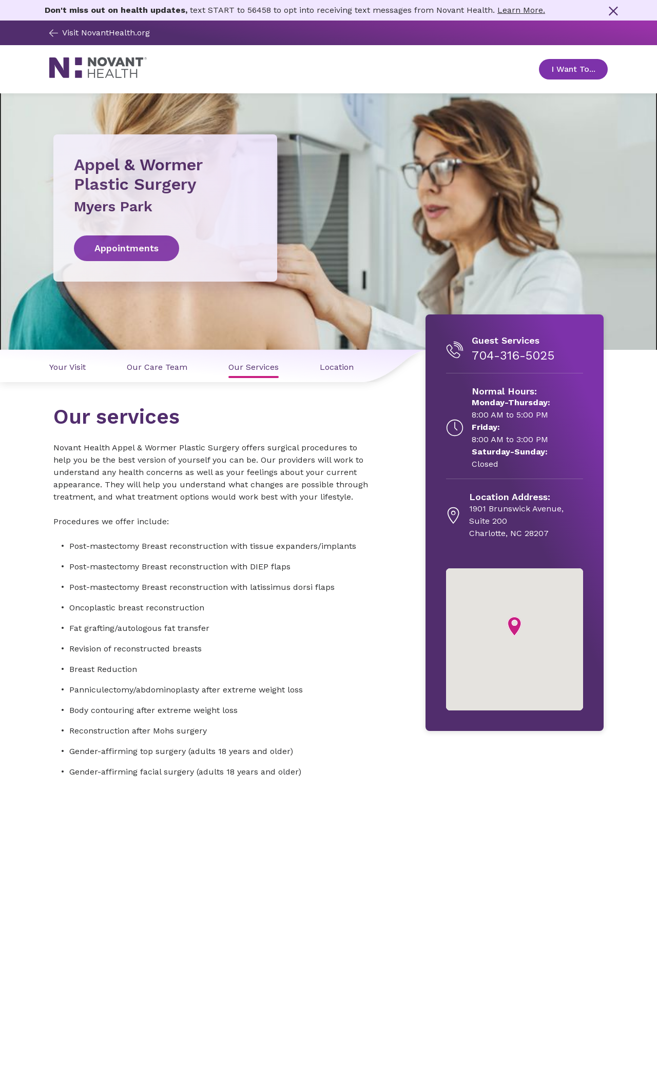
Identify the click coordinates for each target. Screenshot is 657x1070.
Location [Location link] (337, 367)
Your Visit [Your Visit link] (67, 367)
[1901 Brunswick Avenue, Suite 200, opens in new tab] (526, 515)
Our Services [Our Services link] (253, 367)
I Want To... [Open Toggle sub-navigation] (579, 69)
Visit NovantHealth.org (99, 32)
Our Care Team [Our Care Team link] (157, 367)
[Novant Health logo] (98, 75)
